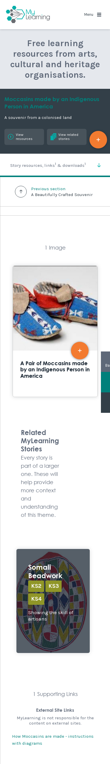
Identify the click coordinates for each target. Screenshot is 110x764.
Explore (53, 601)
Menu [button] (92, 14)
